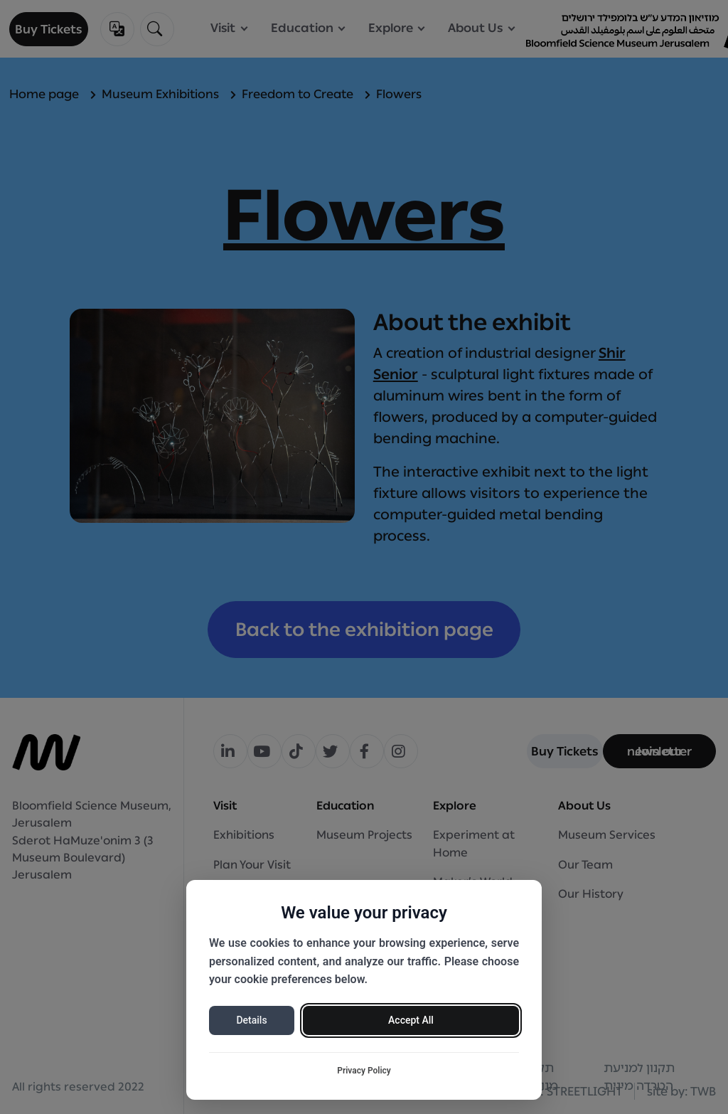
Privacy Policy (364, 1071)
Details (251, 1020)
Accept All (411, 1020)
